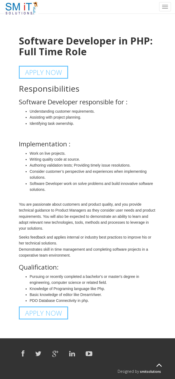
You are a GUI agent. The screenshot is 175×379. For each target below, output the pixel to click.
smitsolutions (150, 371)
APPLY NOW (43, 72)
